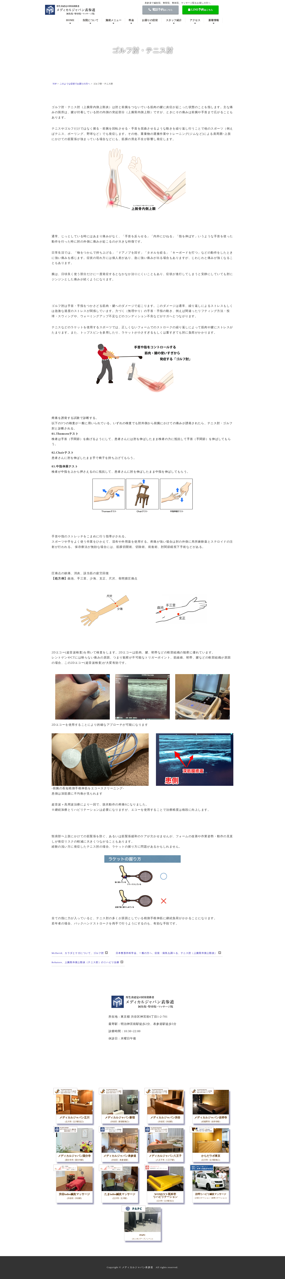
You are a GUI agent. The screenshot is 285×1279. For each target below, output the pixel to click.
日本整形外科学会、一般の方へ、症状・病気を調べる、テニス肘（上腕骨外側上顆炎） (166, 953)
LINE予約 (200, 9)
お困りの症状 (150, 20)
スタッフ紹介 (174, 20)
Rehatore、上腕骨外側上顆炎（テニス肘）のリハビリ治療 (85, 962)
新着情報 (213, 20)
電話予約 (160, 9)
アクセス (195, 20)
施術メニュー (113, 20)
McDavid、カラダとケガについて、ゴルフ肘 (78, 953)
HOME (70, 20)
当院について (90, 20)
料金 (131, 20)
